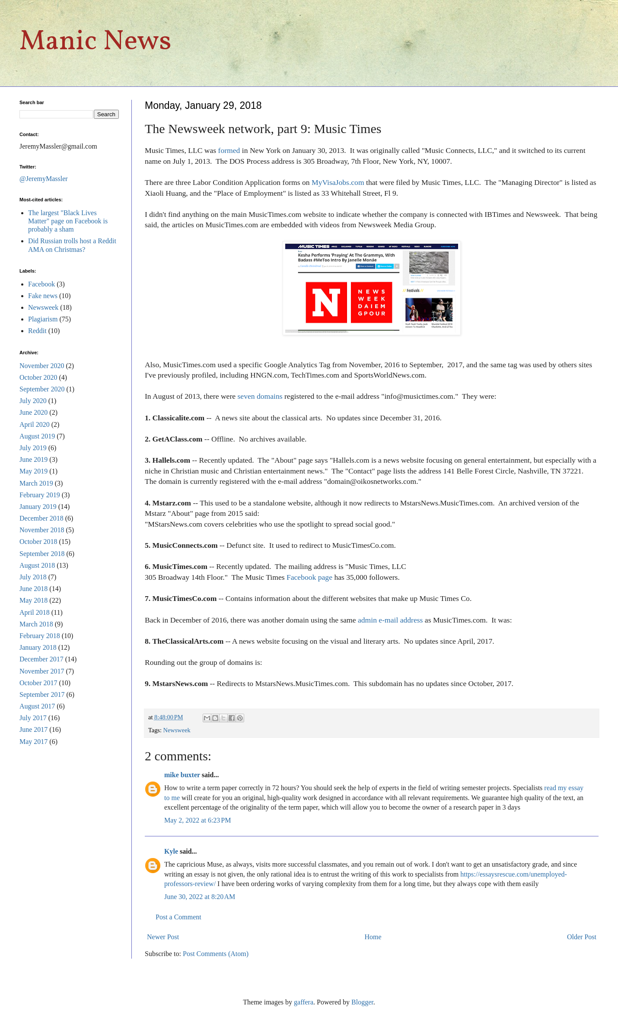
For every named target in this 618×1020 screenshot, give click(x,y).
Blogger (362, 1002)
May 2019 (33, 471)
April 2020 (34, 424)
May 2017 (33, 741)
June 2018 (33, 588)
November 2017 (41, 671)
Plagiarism (42, 319)
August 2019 (37, 436)
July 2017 (33, 717)
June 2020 (33, 412)
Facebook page (309, 577)
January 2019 (38, 506)
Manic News (95, 42)
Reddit (37, 330)
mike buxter (182, 775)
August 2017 (37, 706)
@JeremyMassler (43, 178)
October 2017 (38, 682)
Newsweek (177, 730)
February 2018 (39, 635)
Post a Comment (178, 917)
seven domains (260, 396)
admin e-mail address (390, 620)
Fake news (42, 295)
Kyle (171, 851)
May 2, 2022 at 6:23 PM (197, 820)
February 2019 (39, 495)
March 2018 (36, 624)
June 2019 (33, 459)
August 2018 (37, 565)
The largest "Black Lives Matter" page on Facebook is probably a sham (68, 221)
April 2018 (34, 612)
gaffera (303, 1002)
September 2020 (41, 389)
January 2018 (38, 647)
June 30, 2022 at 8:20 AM (199, 896)
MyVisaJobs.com (338, 182)
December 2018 (41, 518)
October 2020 (38, 377)
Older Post (581, 937)
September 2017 (41, 694)
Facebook (41, 284)
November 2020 (41, 365)
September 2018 (41, 553)
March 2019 (36, 483)
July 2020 (33, 400)
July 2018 (33, 577)
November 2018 (41, 530)
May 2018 (33, 600)
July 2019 (33, 447)
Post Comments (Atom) (215, 953)
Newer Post (163, 937)
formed (229, 150)
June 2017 (33, 729)
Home (373, 937)
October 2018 (38, 541)
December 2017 (41, 659)
